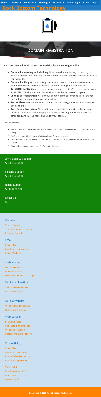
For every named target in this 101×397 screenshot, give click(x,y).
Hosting (43, 2)
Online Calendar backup (18, 356)
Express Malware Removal (19, 333)
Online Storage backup (17, 360)
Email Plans (11, 244)
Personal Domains (14, 233)
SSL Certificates (13, 321)
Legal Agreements (14, 371)
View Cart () (11, 366)
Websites (29, 2)
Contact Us (10, 379)
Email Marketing (14, 252)
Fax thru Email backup (17, 248)
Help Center (11, 375)
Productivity (89, 2)
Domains (14, 2)
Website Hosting (13, 267)
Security (57, 2)
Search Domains (13, 225)
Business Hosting (14, 271)
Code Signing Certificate (17, 325)
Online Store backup (15, 309)
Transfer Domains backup (18, 228)
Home (4, 2)
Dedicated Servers (14, 291)
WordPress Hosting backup (19, 275)
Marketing (72, 2)
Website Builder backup (17, 305)
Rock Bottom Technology (34, 8)
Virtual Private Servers (16, 287)
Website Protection (15, 329)
